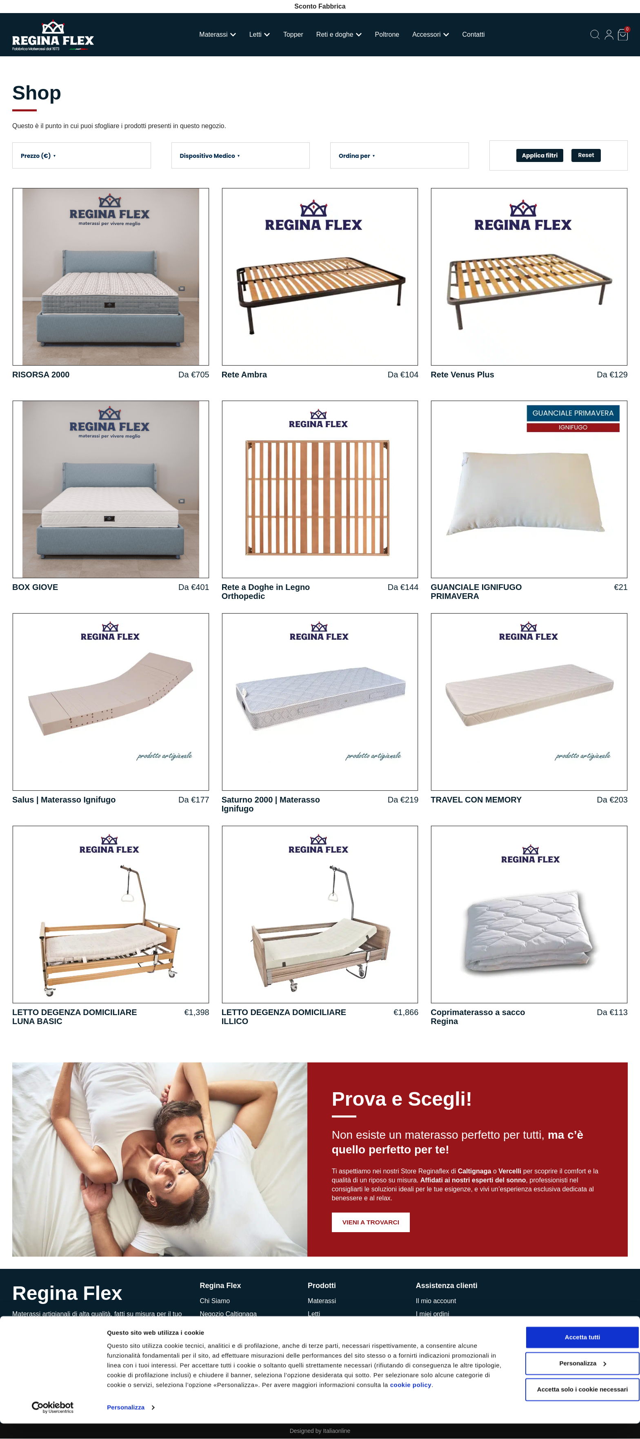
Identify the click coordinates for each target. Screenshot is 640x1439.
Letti (314, 1313)
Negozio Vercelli (223, 1327)
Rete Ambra (244, 374)
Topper (318, 1327)
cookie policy (447, 1400)
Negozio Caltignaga (228, 1313)
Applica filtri (540, 155)
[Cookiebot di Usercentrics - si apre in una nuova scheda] (53, 1423)
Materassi (322, 1300)
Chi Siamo (215, 1300)
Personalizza (125, 1422)
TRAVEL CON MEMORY (476, 799)
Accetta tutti (572, 1352)
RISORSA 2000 (40, 374)
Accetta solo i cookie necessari (572, 1404)
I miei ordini (432, 1313)
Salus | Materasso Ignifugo (64, 799)
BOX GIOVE (35, 587)
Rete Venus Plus (462, 374)
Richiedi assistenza (444, 1327)
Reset (586, 155)
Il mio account (436, 1300)
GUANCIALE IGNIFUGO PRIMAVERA (476, 592)
